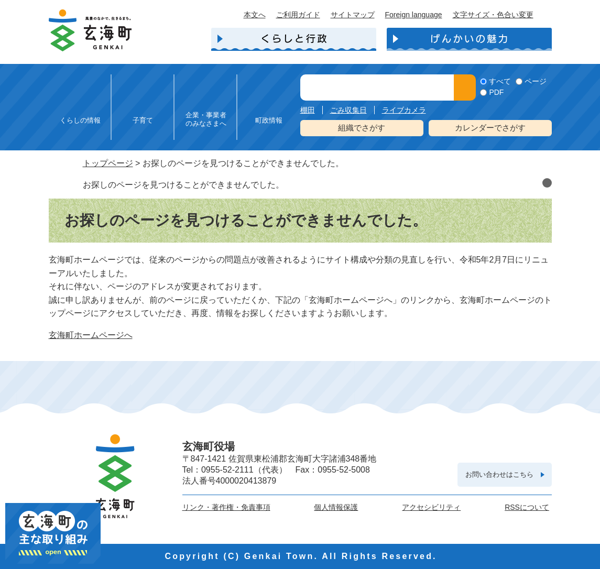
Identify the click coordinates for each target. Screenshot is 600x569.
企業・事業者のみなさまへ (206, 119)
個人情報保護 (336, 507)
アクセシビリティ (431, 507)
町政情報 (268, 120)
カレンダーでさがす (490, 127)
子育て (143, 120)
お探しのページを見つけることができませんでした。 (183, 184)
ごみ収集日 (348, 110)
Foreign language (413, 14)
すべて (500, 81)
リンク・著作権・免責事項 (226, 507)
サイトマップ (353, 14)
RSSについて (527, 507)
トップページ (108, 163)
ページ (536, 81)
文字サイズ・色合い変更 (493, 14)
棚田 (307, 110)
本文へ (255, 14)
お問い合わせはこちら (499, 474)
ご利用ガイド (298, 14)
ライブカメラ (404, 110)
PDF (496, 92)
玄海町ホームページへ (91, 335)
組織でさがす (361, 127)
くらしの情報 (80, 120)
